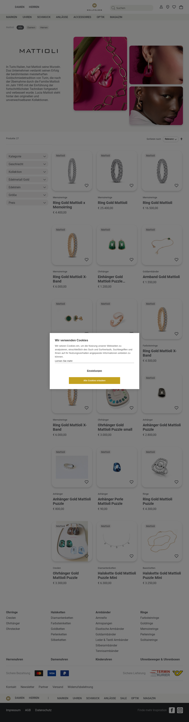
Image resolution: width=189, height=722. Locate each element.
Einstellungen (72, 375)
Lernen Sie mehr (64, 365)
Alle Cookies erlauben (116, 375)
